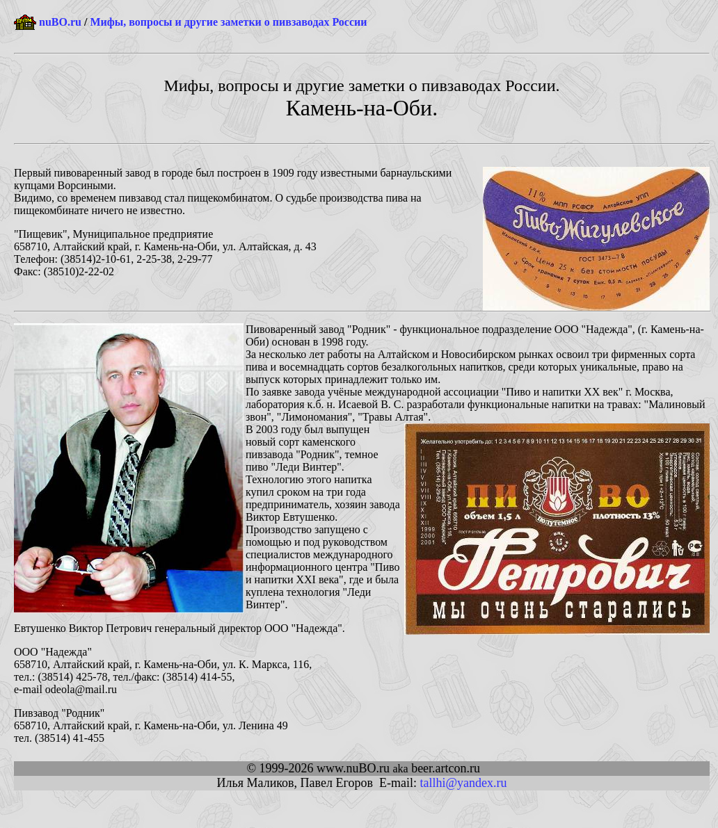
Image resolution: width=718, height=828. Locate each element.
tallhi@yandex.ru (463, 783)
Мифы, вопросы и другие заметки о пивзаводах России (228, 22)
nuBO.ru (60, 22)
